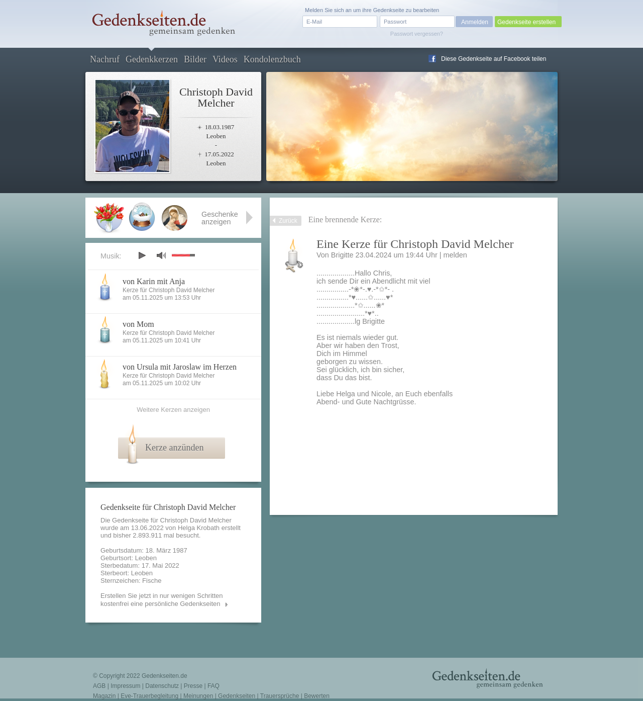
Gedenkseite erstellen (526, 22)
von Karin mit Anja (154, 281)
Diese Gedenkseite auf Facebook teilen (493, 58)
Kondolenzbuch (272, 59)
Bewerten (317, 695)
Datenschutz (162, 685)
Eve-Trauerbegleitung (149, 695)
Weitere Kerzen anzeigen (173, 409)
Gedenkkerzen (152, 59)
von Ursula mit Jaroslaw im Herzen (180, 367)
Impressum (125, 685)
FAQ (213, 685)
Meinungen (198, 695)
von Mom (138, 324)
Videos (225, 59)
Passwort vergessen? (416, 34)
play (142, 255)
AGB (99, 685)
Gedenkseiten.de (164, 675)
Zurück (288, 220)
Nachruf (105, 59)
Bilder (195, 59)
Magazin (104, 695)
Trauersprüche (279, 695)
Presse (193, 685)
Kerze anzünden (174, 448)
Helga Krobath (199, 528)
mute (161, 255)
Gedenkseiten (236, 695)
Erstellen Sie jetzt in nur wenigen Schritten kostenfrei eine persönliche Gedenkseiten (161, 599)
